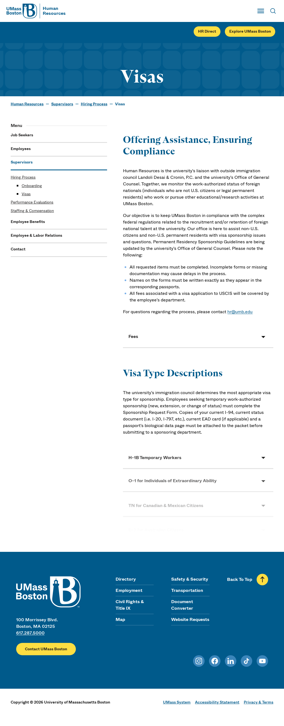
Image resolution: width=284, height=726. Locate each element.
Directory (126, 579)
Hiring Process (94, 104)
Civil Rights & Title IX (130, 604)
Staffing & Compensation (32, 210)
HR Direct (207, 31)
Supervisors (62, 104)
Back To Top (239, 579)
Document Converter (182, 604)
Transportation (187, 590)
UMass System (177, 702)
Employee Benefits (28, 221)
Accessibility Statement (217, 702)
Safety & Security (189, 579)
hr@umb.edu (240, 312)
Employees (21, 148)
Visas (26, 194)
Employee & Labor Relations (36, 235)
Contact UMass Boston (46, 649)
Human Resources (27, 104)
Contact (18, 249)
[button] (198, 338)
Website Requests (190, 619)
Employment (129, 590)
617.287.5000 (30, 633)
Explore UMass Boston (250, 31)
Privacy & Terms (258, 702)
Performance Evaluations (32, 202)
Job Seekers (22, 135)
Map (120, 619)
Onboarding (32, 185)
